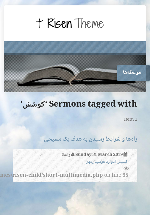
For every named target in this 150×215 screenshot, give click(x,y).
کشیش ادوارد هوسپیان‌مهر (106, 161)
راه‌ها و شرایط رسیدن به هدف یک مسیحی (90, 139)
